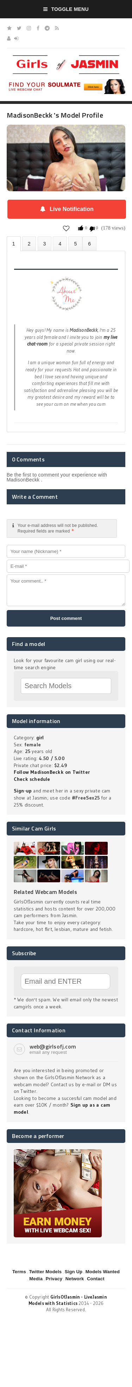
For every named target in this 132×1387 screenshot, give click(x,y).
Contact (96, 1278)
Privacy (54, 1278)
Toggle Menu (66, 9)
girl (40, 737)
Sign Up (73, 1271)
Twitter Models (45, 1271)
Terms (19, 1271)
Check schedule (32, 779)
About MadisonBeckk (14, 243)
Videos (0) (45, 243)
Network (74, 1278)
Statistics (60, 243)
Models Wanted (103, 1271)
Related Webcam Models (45, 892)
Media (36, 1278)
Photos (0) (29, 243)
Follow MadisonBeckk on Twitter (52, 772)
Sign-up (23, 791)
